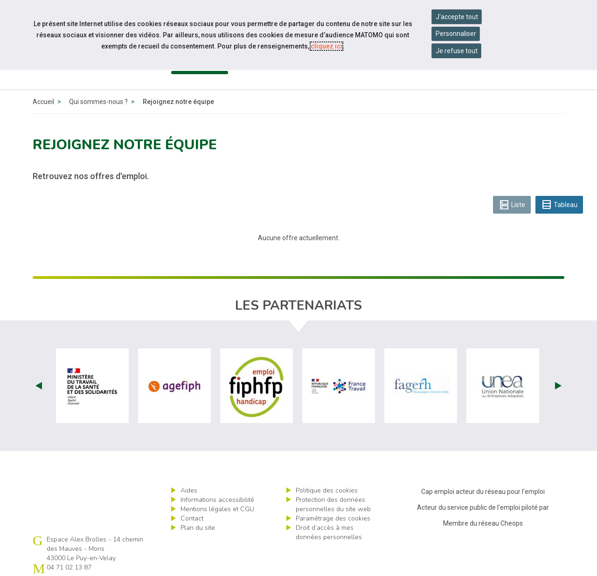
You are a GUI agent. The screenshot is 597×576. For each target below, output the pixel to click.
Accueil (43, 101)
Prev (38, 385)
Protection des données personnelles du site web (333, 504)
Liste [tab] (512, 204)
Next (558, 385)
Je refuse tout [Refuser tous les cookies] (457, 51)
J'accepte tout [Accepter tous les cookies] (457, 17)
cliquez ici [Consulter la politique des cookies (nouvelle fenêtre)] (326, 46)
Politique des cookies (327, 490)
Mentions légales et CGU (217, 509)
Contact (191, 518)
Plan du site (197, 527)
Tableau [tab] (559, 204)
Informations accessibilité (217, 499)
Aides (188, 490)
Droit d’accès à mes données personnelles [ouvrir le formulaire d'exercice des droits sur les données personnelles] (329, 532)
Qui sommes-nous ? (98, 101)
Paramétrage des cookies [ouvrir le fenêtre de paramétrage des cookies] (333, 518)
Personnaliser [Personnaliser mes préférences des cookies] (456, 33)
